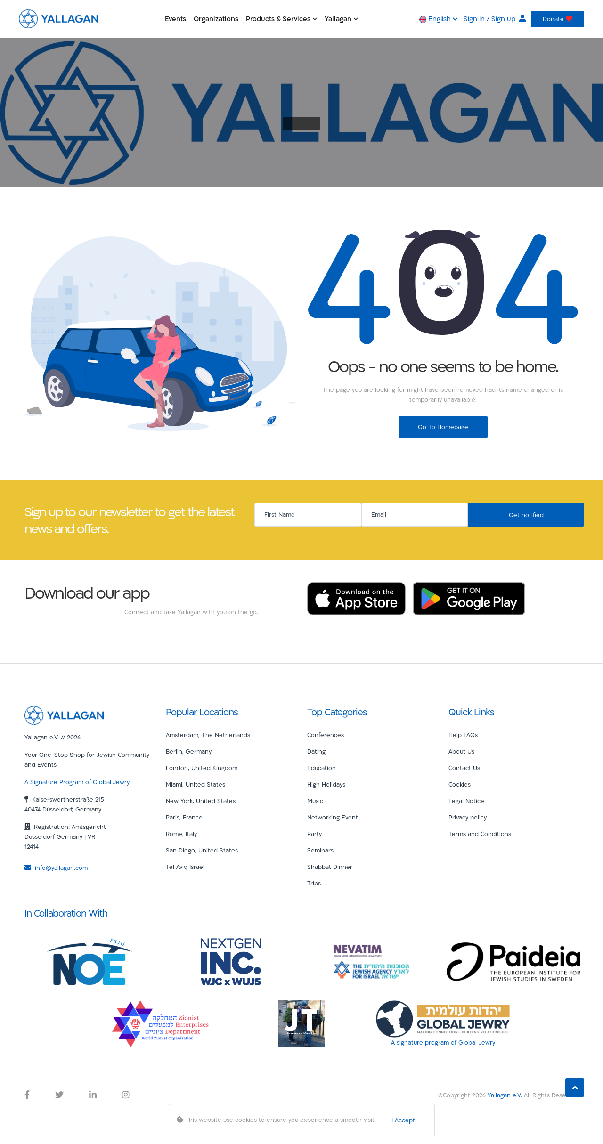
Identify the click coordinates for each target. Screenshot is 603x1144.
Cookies (459, 784)
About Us (461, 751)
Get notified (526, 515)
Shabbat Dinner (329, 866)
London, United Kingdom (201, 767)
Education (321, 767)
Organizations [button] (216, 18)
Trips (314, 883)
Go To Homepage (443, 426)
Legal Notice (466, 800)
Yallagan (341, 18)
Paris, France (184, 817)
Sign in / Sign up (495, 18)
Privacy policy (467, 817)
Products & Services (281, 18)
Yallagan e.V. (505, 1095)
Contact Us (464, 767)
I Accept (403, 1120)
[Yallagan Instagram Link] (126, 1095)
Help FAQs (463, 734)
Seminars (320, 850)
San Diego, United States (202, 850)
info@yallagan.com (56, 867)
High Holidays (326, 784)
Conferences (325, 734)
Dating (316, 751)
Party (314, 833)
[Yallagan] (64, 714)
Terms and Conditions (479, 833)
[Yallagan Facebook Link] (27, 1095)
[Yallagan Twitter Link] (59, 1095)
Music (315, 800)
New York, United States (201, 800)
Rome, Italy (181, 833)
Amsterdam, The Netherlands (208, 734)
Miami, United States (195, 784)
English (438, 18)
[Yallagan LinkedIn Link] (93, 1095)
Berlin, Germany (189, 751)
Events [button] (175, 18)
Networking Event (332, 817)
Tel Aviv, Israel (185, 866)
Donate (557, 19)
